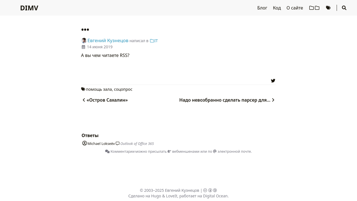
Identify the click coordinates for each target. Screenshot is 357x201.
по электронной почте (229, 151)
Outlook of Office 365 (137, 143)
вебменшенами (183, 151)
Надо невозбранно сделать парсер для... (227, 100)
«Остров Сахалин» (104, 100)
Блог (263, 8)
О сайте (295, 8)
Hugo (156, 195)
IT (153, 40)
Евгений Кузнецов (182, 190)
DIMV (29, 7)
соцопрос (123, 89)
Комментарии (120, 151)
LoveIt (171, 195)
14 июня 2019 (100, 46)
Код (277, 8)
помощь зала (99, 89)
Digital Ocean (215, 195)
